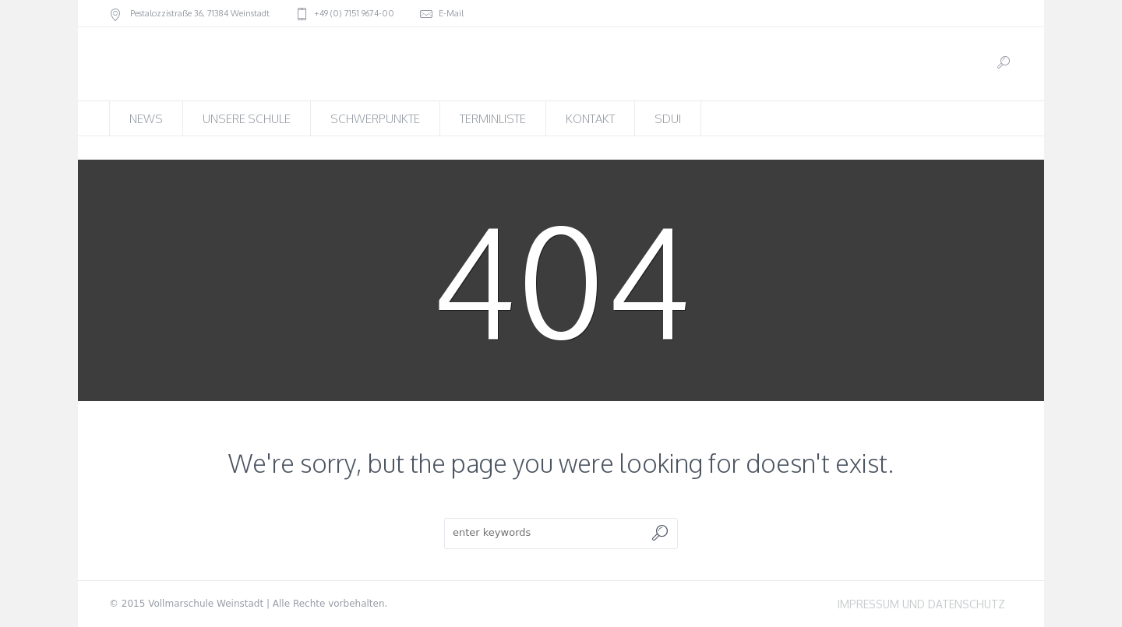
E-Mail (451, 13)
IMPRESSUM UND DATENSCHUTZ (921, 604)
